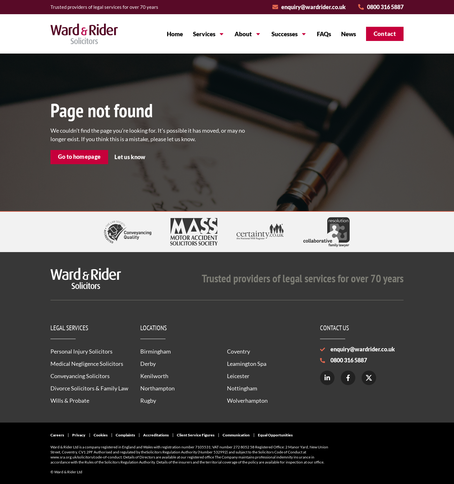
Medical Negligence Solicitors (86, 363)
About (248, 34)
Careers (57, 435)
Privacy (78, 435)
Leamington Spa (246, 363)
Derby (148, 363)
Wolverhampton (247, 400)
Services (208, 34)
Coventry (238, 351)
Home (175, 33)
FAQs (324, 33)
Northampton (157, 388)
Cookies (101, 435)
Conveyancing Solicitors (80, 375)
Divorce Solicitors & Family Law (89, 388)
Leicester (238, 375)
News (348, 33)
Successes (289, 34)
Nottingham (242, 388)
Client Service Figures (195, 435)
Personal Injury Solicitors (81, 351)
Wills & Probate (69, 400)
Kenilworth (154, 375)
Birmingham (155, 351)
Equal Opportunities (275, 435)
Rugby (148, 400)
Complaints (125, 435)
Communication (236, 435)
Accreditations (156, 435)
